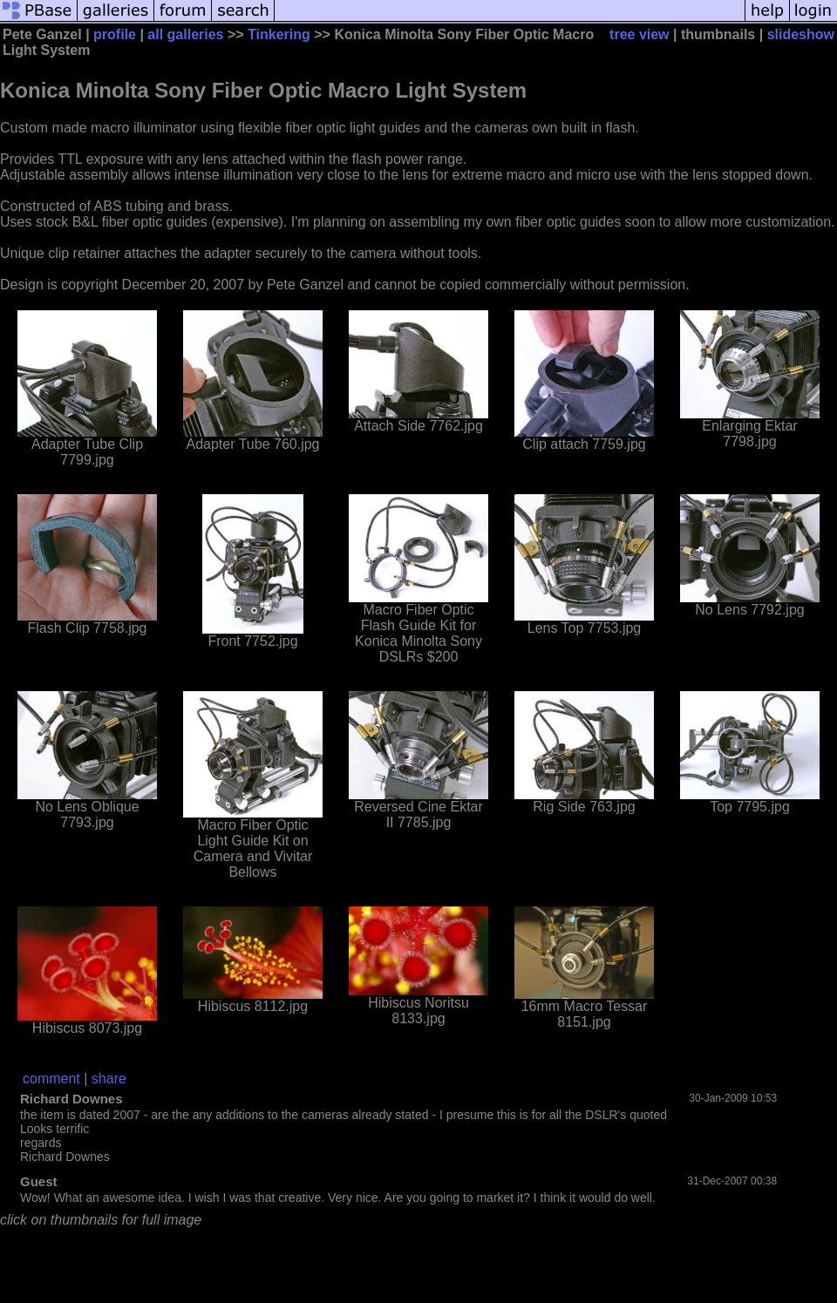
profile (114, 34)
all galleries (185, 34)
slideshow (800, 34)
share (109, 1078)
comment (51, 1078)
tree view (639, 34)
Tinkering (279, 34)
